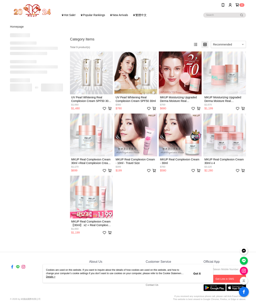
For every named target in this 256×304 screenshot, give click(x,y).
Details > (50, 276)
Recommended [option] (222, 44)
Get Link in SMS (225, 278)
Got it (197, 273)
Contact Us (152, 284)
